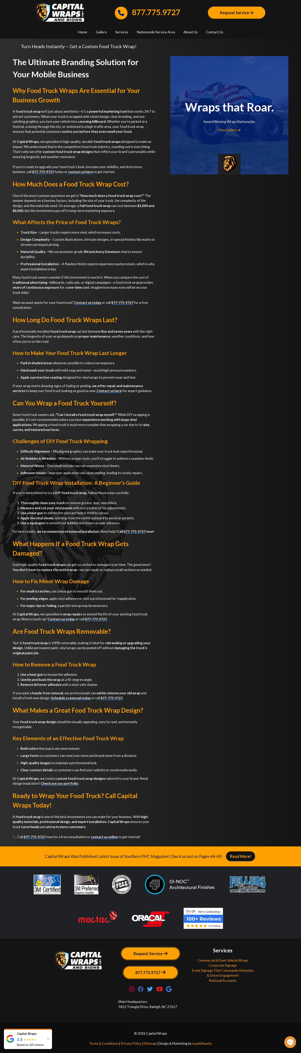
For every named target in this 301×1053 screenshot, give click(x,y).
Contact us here (109, 391)
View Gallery (229, 130)
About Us (190, 32)
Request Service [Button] (236, 12)
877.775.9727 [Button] (150, 972)
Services (121, 32)
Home (82, 32)
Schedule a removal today (71, 698)
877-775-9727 (43, 172)
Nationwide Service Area (156, 32)
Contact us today (87, 302)
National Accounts (222, 980)
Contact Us (214, 32)
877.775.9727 (147, 12)
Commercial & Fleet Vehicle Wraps (222, 960)
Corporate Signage (223, 965)
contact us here (80, 172)
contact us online (104, 837)
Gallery (101, 32)
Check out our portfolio (59, 783)
